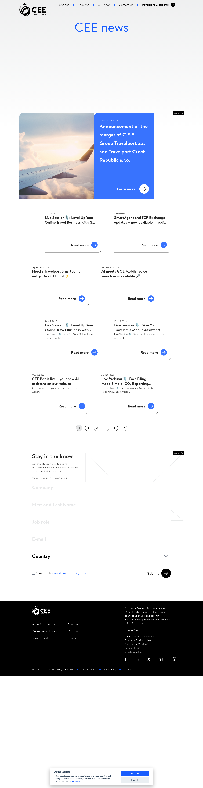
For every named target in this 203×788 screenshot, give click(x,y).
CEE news (104, 5)
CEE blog (73, 631)
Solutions (63, 5)
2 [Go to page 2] (88, 428)
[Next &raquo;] (124, 428)
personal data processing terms (68, 573)
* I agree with (61, 573)
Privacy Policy (110, 669)
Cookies (128, 669)
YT (161, 659)
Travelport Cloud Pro (158, 4)
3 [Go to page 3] (97, 428)
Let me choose (74, 781)
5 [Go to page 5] (114, 428)
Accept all (135, 773)
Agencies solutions (44, 624)
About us (83, 5)
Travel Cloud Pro (42, 638)
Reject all (134, 780)
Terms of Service (89, 669)
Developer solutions (44, 631)
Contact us (126, 5)
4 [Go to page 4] (106, 428)
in (137, 659)
